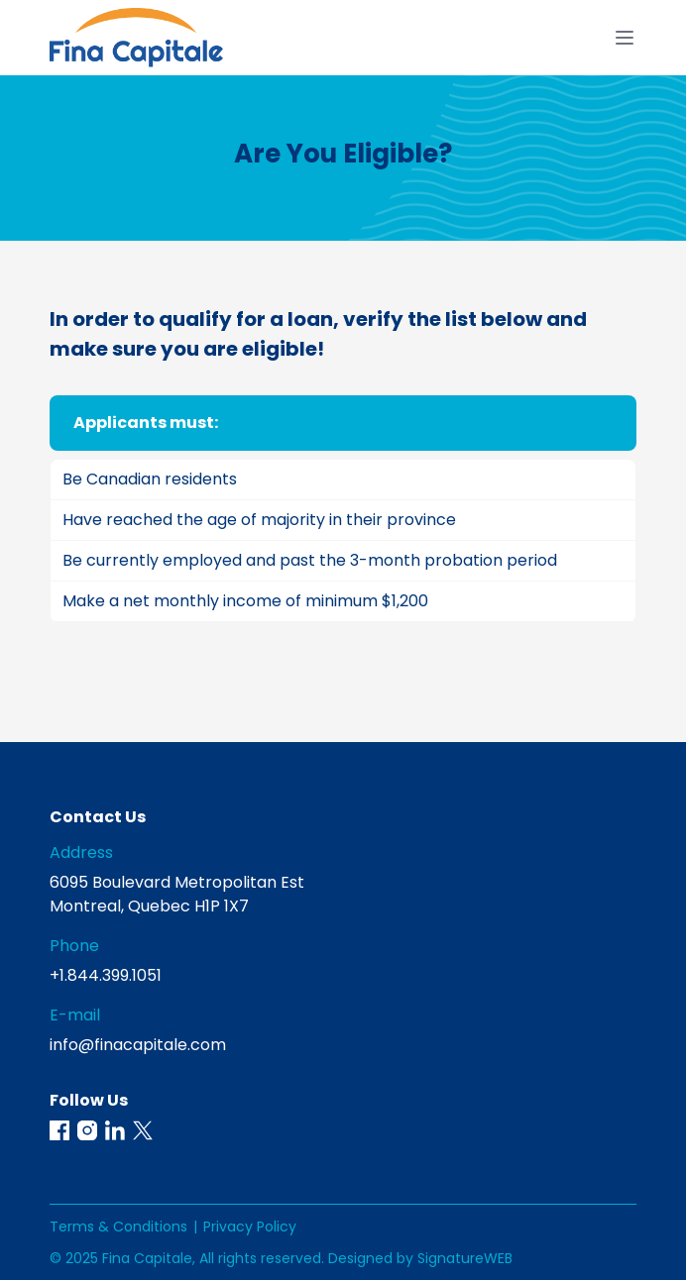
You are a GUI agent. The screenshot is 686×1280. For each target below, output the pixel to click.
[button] (59, 1130)
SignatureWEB (465, 1258)
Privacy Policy (249, 1226)
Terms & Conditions (118, 1226)
